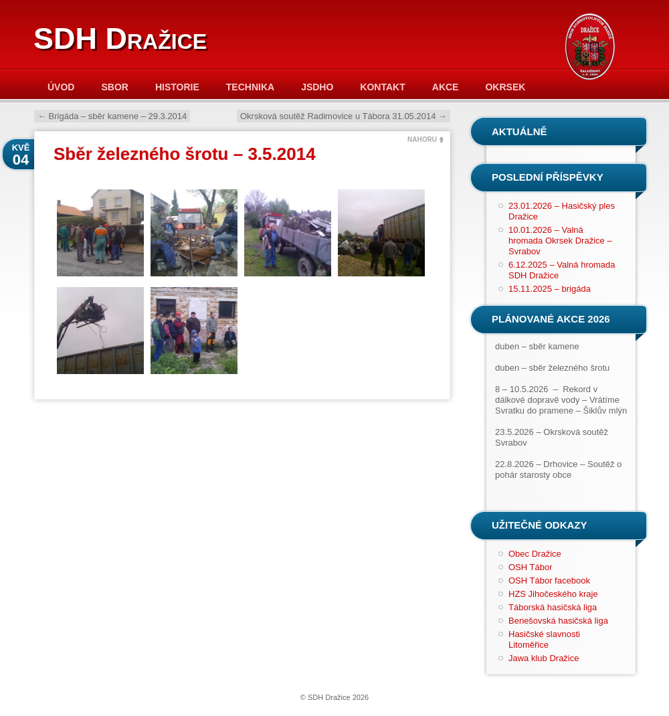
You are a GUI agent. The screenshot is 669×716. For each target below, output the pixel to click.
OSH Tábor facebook (549, 580)
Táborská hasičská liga (552, 607)
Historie (177, 87)
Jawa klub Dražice (543, 658)
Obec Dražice (534, 554)
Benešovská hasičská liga (558, 621)
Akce (445, 87)
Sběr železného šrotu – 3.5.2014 (185, 154)
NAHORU (422, 139)
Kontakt (382, 87)
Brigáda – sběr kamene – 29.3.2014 (112, 116)
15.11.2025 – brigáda (549, 289)
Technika (250, 87)
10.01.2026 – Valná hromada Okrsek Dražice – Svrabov (560, 240)
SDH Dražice (120, 38)
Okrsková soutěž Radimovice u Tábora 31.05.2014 (343, 116)
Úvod (60, 87)
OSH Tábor (530, 567)
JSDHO (317, 87)
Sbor (114, 87)
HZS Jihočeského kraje (553, 594)
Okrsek (505, 87)
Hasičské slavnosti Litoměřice (544, 639)
